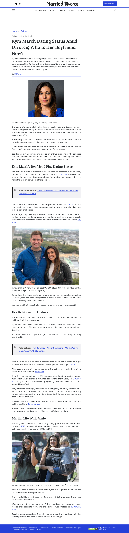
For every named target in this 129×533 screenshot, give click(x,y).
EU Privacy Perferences (19, 530)
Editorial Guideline (57, 528)
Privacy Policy (33, 528)
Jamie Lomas (34, 404)
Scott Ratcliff (61, 174)
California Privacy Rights (73, 528)
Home (14, 31)
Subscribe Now (109, 4)
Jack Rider (39, 371)
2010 (23, 426)
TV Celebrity (40, 10)
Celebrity (91, 10)
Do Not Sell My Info (35, 530)
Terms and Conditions (19, 528)
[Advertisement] (30, 17)
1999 (73, 364)
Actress (53, 10)
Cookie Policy (44, 528)
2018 (71, 204)
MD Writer (18, 74)
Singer (71, 10)
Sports (81, 10)
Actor (62, 10)
